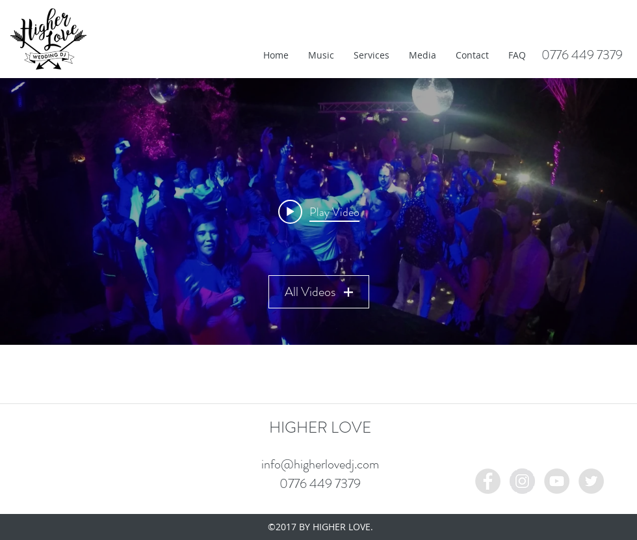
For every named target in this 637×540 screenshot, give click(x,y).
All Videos (319, 291)
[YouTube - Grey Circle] (556, 481)
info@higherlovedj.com (320, 464)
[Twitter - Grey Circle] (591, 481)
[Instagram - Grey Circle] (522, 481)
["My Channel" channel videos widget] (318, 211)
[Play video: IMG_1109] (318, 211)
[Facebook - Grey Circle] (487, 481)
